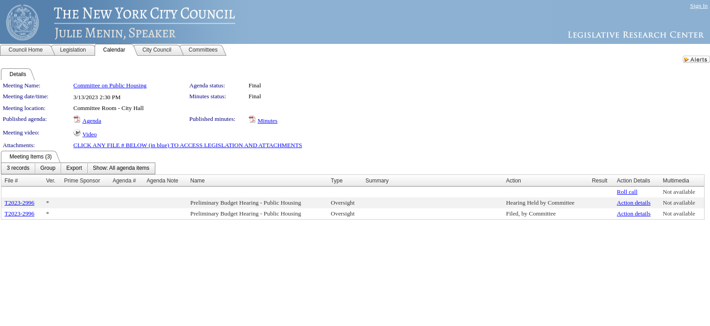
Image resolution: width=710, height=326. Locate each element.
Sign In (699, 5)
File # (11, 180)
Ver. (51, 180)
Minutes (268, 120)
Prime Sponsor (82, 180)
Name (197, 180)
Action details (633, 202)
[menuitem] (18, 168)
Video (89, 134)
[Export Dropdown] (74, 168)
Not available (679, 191)
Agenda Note (162, 180)
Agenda (91, 120)
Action (513, 180)
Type (337, 180)
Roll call (627, 191)
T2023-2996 (19, 202)
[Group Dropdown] (48, 168)
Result (599, 180)
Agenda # (124, 180)
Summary (377, 180)
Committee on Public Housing (110, 85)
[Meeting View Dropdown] (121, 168)
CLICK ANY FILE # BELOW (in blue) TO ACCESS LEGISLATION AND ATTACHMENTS (187, 145)
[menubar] (78, 168)
